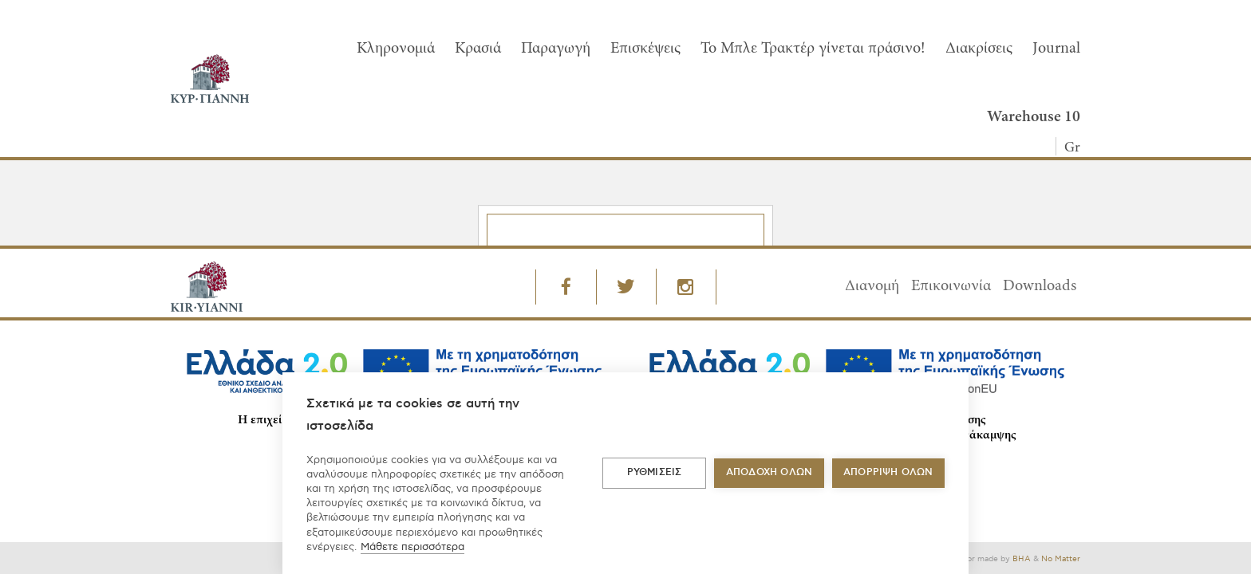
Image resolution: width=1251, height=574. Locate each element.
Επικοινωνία (951, 286)
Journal (1056, 49)
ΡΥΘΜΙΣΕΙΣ (654, 472)
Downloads (1039, 286)
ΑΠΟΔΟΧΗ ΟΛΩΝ (769, 472)
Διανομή (872, 286)
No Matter (1060, 559)
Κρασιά (478, 49)
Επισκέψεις (645, 49)
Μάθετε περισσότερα (412, 547)
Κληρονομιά (396, 49)
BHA (1021, 559)
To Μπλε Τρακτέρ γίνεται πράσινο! (812, 49)
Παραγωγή (555, 49)
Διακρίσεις (978, 49)
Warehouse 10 (1033, 117)
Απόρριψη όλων (888, 472)
